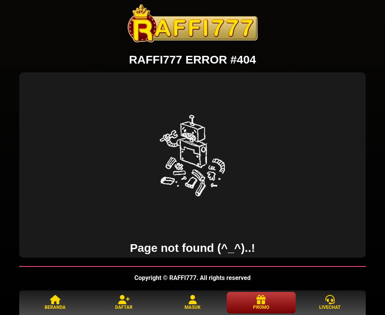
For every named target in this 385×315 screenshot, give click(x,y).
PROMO (261, 302)
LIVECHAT (330, 302)
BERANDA (55, 302)
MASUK (192, 302)
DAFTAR (123, 302)
